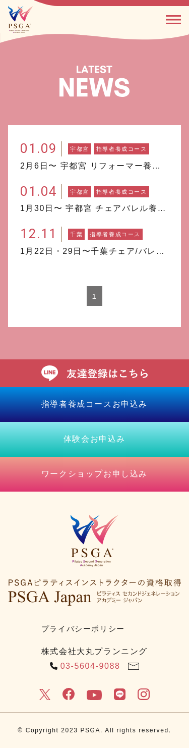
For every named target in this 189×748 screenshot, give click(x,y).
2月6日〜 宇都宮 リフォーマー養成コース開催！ (94, 166)
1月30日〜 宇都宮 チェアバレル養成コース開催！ (94, 208)
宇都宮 (79, 149)
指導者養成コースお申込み (94, 404)
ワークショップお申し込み (94, 473)
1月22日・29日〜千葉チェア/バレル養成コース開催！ (94, 251)
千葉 (76, 234)
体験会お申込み (94, 439)
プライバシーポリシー (83, 628)
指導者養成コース (121, 149)
